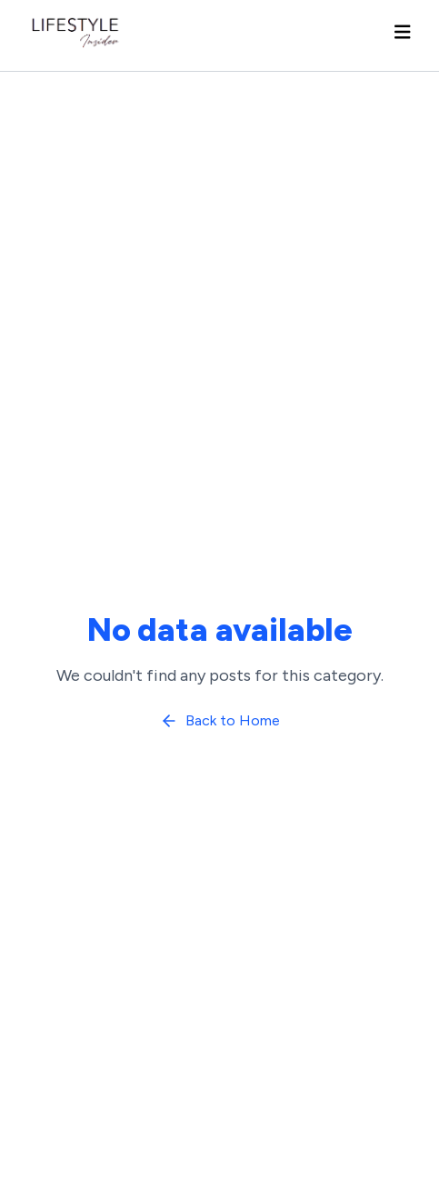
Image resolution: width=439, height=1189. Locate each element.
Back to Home (220, 721)
